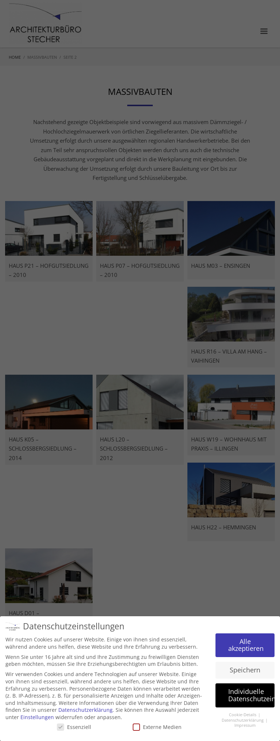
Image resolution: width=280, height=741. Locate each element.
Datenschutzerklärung (85, 709)
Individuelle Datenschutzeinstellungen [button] (251, 695)
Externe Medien (157, 726)
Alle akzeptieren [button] (246, 645)
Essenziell (74, 726)
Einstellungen (37, 717)
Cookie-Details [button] (243, 714)
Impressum (245, 725)
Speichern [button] (245, 669)
